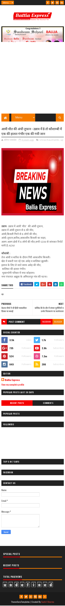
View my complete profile (12, 385)
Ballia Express (12, 380)
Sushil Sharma (47, 602)
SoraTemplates (23, 602)
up (61, 140)
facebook (46, 322)
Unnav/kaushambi (49, 140)
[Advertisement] (32, 79)
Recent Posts (17, 403)
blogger (58, 322)
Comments (48, 403)
